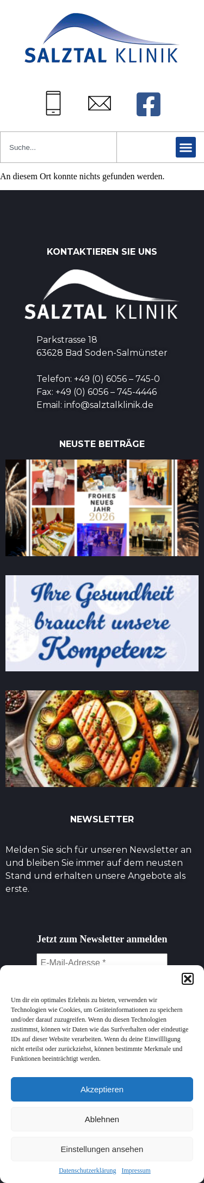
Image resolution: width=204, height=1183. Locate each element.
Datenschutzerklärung (87, 1170)
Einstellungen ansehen (102, 1149)
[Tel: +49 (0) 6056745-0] (53, 103)
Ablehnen (102, 1119)
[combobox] (58, 147)
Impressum (135, 1170)
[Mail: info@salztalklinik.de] (99, 103)
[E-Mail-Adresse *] (101, 963)
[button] (187, 978)
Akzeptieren (102, 1089)
